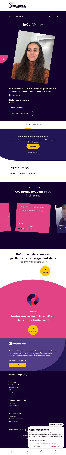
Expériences (37, 124)
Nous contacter (17, 365)
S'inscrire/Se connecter (16, 418)
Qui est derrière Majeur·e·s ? (17, 385)
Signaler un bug (13, 421)
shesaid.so (12, 403)
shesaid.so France (14, 405)
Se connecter (33, 152)
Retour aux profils (16, 17)
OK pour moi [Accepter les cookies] (55, 446)
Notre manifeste (14, 387)
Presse (11, 392)
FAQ (10, 390)
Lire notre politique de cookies (37, 440)
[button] (7, 218)
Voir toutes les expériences (21, 113)
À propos (28, 124)
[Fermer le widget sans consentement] (56, 424)
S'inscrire (33, 146)
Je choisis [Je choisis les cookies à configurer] (37, 446)
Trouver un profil (13, 416)
